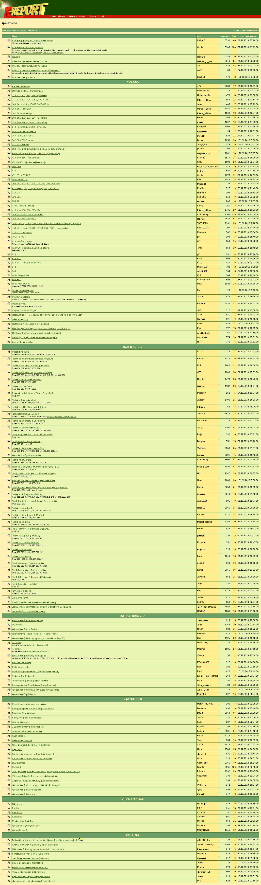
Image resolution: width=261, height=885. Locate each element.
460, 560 (16, 166)
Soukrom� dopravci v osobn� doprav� (32, 758)
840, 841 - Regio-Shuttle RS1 (26, 262)
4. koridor (39, 490)
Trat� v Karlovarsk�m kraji (25, 427)
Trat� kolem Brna (21, 522)
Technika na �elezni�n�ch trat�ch (30, 680)
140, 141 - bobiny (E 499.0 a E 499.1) (30, 104)
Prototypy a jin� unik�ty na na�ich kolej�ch (34, 337)
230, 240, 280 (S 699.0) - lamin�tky (29, 122)
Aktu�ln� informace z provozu (27, 47)
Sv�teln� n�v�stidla (23, 676)
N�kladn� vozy (20, 319)
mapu (139, 347)
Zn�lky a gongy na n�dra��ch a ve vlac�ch (35, 780)
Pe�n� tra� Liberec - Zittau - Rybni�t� (33, 393)
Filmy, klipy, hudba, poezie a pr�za (29, 704)
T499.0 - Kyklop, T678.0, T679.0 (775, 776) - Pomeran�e (40, 228)
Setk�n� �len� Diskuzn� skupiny (30, 858)
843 (14, 271)
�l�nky (73, 16)
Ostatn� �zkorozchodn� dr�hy (28, 611)
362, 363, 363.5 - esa (22, 140)
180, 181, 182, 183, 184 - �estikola (29, 118)
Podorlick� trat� (20, 352)
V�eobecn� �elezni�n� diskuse (29, 61)
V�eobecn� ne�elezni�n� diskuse (31, 876)
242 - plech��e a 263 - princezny (29, 127)
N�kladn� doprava (22, 740)
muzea (93, 16)
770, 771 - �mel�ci (22, 232)
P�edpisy (17, 749)
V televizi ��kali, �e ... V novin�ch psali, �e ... (36, 776)
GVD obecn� (19, 736)
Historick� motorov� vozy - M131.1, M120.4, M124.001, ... (41, 328)
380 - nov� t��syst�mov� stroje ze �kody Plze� (38, 149)
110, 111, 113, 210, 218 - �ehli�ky (29, 95)
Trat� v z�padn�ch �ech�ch (28, 448)
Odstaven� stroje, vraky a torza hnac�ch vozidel (36, 333)
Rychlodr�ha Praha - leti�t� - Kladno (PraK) (34, 634)
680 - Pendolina (19, 179)
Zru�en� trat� (20, 598)
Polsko (15, 808)
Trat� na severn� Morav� (25, 542)
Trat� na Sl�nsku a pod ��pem (29, 407)
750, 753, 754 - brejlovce (24, 218)
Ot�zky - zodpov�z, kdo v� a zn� (30, 66)
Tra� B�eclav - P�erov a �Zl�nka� (31, 577)
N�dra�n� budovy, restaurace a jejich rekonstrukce (38, 849)
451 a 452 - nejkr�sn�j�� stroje (29, 162)
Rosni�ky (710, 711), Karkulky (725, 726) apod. (35, 188)
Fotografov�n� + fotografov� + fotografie (33, 708)
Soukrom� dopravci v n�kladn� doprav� (33, 754)
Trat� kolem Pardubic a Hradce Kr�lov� (32, 358)
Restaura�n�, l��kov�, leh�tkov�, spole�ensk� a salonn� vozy (47, 315)
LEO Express (18, 763)
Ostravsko (17, 624)
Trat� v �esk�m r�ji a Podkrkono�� (32, 372)
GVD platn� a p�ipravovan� (27, 731)
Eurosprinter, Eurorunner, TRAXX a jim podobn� (36, 153)
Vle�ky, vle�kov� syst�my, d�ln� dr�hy (34, 602)
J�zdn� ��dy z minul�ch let (27, 727)
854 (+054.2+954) (20, 283)
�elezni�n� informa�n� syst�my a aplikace (35, 690)
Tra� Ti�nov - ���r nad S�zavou (30, 529)
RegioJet (16, 767)
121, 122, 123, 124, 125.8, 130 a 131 (30, 99)
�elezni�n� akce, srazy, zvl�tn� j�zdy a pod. (36, 785)
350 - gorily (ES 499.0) (23, 135)
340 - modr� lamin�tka (24, 131)
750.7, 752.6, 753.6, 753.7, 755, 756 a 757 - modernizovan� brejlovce (46, 223)
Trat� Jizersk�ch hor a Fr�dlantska (30, 365)
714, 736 (16, 192)
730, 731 (16, 201)
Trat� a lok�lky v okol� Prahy (27, 494)
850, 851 (16, 279)
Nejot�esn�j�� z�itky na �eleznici (31, 745)
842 (14, 267)
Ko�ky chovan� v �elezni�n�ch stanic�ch (35, 844)
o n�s (103, 16)
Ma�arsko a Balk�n (22, 821)
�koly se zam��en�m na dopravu (30, 867)
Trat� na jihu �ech (21, 460)
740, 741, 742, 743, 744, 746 (26, 210)
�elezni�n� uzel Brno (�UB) (27, 620)
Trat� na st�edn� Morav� (26, 535)
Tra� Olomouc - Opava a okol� (28, 563)
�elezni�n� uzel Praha (24, 629)
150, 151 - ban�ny (21, 108)
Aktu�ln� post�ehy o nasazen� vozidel (32, 40)
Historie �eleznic (20, 722)
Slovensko (17, 816)
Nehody (16, 56)
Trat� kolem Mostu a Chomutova (28, 421)
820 (14, 254)
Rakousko (17, 812)
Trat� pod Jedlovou (22, 386)
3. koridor (16, 642)
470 (14, 170)
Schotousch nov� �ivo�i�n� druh (30, 854)
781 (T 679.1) (18, 237)
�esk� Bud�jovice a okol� (26, 455)
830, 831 (16, 258)
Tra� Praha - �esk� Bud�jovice (35, 651)
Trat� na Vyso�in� (22, 508)
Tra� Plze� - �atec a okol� (26, 441)
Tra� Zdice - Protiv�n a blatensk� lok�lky (33, 473)
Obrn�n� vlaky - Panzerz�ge (27, 91)
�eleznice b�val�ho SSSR (26, 825)
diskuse (61, 16)
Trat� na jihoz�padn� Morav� (28, 515)
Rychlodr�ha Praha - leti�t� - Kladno (61, 417)
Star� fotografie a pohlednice (26, 717)
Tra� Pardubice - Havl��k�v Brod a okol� (34, 501)
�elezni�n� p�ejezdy (24, 694)
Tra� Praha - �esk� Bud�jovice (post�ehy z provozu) (40, 487)
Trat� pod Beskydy (21, 556)
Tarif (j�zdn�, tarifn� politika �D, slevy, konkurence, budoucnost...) (46, 771)
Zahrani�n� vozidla (22, 342)
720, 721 (16, 197)
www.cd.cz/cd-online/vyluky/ (53, 52)
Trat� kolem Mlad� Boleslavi (26, 379)
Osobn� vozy (19, 303)
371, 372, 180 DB (20, 144)
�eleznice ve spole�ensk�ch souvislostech (34, 881)
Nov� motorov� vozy (23, 290)
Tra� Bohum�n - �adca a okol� (29, 570)
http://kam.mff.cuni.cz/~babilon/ (29, 52)
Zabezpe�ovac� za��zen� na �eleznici (34, 685)
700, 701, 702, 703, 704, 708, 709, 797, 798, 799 (36, 183)
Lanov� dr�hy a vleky (23, 77)
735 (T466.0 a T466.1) (23, 205)
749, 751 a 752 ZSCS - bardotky (27, 214)
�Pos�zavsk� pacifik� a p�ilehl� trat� (33, 480)
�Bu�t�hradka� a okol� (26, 414)
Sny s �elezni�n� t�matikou (27, 863)
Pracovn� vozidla (21, 297)
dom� (53, 16)
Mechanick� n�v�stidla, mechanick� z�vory (35, 671)
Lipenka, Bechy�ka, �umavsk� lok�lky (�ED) (36, 466)
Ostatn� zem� (20, 830)
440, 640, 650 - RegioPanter (26, 157)
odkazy (82, 16)
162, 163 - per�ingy (22, 113)
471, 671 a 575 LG (21, 175)
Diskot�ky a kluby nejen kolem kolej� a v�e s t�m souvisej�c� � (47, 840)
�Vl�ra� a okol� (21, 591)
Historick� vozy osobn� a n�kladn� (31, 324)
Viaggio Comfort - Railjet (24, 310)
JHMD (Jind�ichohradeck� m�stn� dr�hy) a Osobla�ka (41, 607)
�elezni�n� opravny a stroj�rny (29, 655)
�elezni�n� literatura (23, 794)
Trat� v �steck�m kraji (24, 400)
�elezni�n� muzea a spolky (26, 789)
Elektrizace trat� (20, 667)
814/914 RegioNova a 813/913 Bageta (30, 248)
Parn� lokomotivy (21, 86)
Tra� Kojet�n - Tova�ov (25, 584)
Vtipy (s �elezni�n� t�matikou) (28, 872)
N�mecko (17, 804)
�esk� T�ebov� (21, 662)
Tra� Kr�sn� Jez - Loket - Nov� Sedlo (32, 434)
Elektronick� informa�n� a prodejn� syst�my (36, 70)
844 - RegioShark (20, 275)
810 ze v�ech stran (22, 241)
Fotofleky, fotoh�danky (23, 713)
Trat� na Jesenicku (21, 549)
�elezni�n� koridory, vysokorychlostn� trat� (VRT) (38, 638)
